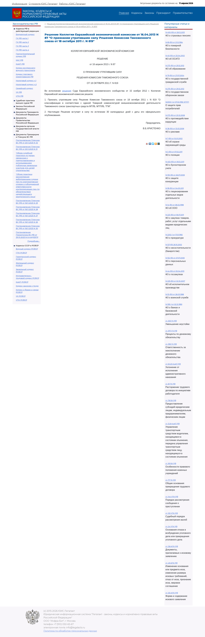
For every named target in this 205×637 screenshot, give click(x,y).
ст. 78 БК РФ (171, 400)
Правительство (183, 13)
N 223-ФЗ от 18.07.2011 (175, 215)
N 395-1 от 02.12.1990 (174, 304)
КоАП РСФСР (22, 282)
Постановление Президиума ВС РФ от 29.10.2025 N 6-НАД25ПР (27, 234)
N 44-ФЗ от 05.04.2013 (175, 271)
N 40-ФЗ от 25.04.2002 (175, 56)
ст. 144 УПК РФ (172, 497)
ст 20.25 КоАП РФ (173, 364)
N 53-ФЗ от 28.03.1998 (175, 294)
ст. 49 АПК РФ (172, 563)
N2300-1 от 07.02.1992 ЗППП (177, 102)
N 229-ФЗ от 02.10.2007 (175, 281)
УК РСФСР (21, 296)
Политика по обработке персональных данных (70, 631)
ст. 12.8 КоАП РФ (173, 424)
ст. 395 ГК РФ (171, 344)
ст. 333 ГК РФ (171, 321)
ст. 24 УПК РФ (171, 526)
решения (66, 91)
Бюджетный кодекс (25, 34)
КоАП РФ (20, 64)
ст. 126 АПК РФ (172, 546)
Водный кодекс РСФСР (27, 249)
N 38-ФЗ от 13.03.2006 (175, 129)
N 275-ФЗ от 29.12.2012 (175, 89)
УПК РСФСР (21, 300)
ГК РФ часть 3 (22, 46)
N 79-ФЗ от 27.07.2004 (175, 75)
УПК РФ (19, 96)
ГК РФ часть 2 (22, 42)
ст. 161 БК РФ (171, 463)
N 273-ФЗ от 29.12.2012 (175, 66)
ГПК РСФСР (21, 253)
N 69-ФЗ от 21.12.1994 (174, 42)
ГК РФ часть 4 (22, 50)
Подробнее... (33, 241)
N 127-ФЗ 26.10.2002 (174, 245)
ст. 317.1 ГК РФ (171, 331)
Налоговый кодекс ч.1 (26, 80)
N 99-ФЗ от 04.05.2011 (175, 188)
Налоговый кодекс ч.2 (26, 84)
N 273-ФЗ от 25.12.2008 (175, 115)
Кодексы (136, 13)
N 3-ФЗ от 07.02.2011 (174, 152)
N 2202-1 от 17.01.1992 (174, 235)
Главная (124, 13)
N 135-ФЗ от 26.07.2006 (175, 175)
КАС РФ (19, 60)
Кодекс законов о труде (27, 286)
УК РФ (19, 92)
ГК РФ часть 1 (22, 38)
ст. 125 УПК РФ (172, 513)
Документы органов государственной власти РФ (27, 128)
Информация (19, 3)
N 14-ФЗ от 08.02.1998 (175, 205)
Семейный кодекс (24, 88)
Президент (163, 13)
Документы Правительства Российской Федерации (27, 120)
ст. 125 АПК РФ (172, 593)
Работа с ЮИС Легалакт (72, 3)
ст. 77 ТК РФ (171, 480)
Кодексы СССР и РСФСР (27, 245)
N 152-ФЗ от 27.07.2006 (175, 258)
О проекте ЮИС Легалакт (43, 3)
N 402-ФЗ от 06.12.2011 (175, 162)
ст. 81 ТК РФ (170, 384)
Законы (149, 13)
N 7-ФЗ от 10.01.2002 (174, 138)
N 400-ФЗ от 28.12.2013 (175, 32)
